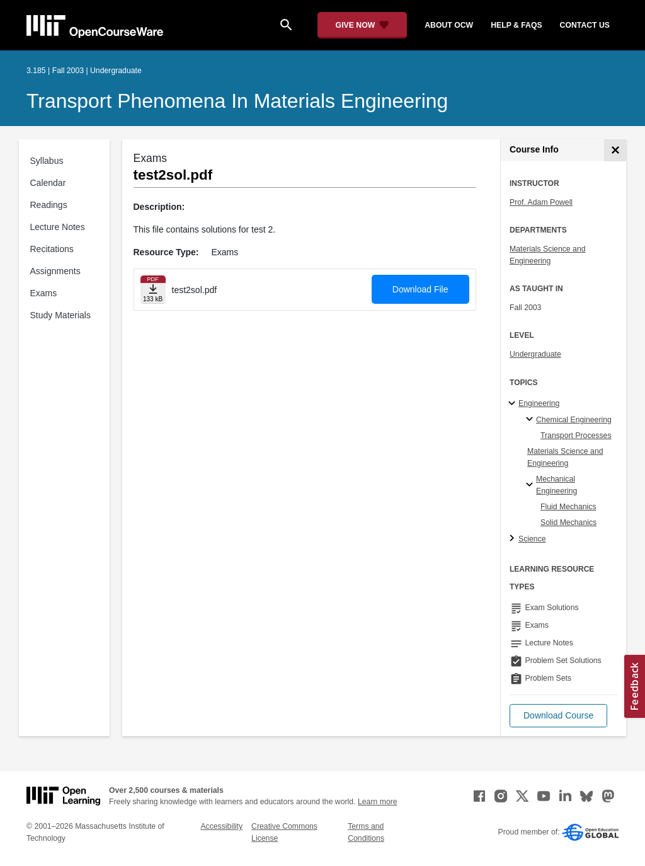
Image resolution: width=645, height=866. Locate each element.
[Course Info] (615, 150)
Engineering (538, 403)
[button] (558, 715)
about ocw (449, 25)
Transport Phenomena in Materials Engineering (237, 100)
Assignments (55, 271)
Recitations (52, 249)
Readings (48, 205)
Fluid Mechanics (568, 506)
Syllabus (47, 161)
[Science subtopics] (513, 539)
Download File (420, 289)
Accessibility (221, 826)
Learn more (377, 801)
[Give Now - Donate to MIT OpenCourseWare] (362, 25)
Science (532, 538)
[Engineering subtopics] (513, 404)
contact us (585, 25)
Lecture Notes (57, 227)
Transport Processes (576, 435)
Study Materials (60, 315)
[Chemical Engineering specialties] (531, 420)
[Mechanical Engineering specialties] (531, 485)
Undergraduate (535, 354)
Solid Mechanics (568, 522)
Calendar (48, 183)
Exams (43, 293)
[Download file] (153, 289)
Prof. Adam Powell (541, 202)
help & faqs (516, 25)
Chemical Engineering (574, 419)
